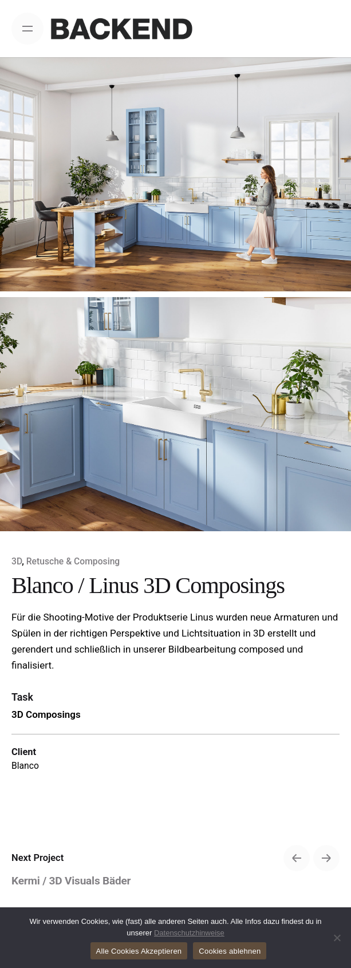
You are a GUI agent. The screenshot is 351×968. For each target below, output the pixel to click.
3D (16, 561)
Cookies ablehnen (230, 951)
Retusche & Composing (73, 561)
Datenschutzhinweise (189, 933)
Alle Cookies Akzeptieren (139, 951)
